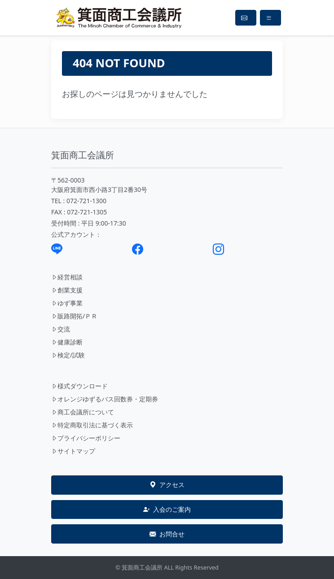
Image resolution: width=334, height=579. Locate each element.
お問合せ (167, 534)
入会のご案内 (167, 509)
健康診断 (67, 342)
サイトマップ (73, 451)
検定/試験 (68, 355)
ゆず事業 (67, 303)
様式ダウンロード (79, 386)
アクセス (167, 485)
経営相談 (67, 277)
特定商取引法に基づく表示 (92, 425)
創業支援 (67, 290)
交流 (60, 329)
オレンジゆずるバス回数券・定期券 (104, 399)
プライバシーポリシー (85, 438)
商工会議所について (82, 412)
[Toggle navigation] (270, 18)
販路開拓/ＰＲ (74, 316)
